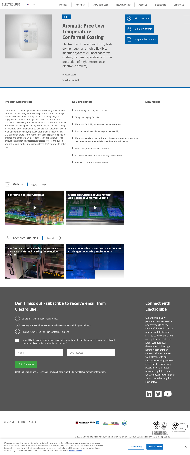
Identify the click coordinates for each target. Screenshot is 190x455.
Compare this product (141, 39)
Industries (80, 4)
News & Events (123, 4)
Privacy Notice (78, 372)
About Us (143, 4)
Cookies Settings (136, 447)
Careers (32, 421)
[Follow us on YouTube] (168, 394)
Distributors (160, 4)
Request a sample (139, 29)
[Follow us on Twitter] (158, 394)
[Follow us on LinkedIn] (149, 394)
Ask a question (138, 18)
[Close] (186, 447)
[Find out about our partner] (87, 422)
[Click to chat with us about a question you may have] (186, 19)
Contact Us (179, 4)
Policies (21, 421)
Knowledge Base (100, 4)
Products (63, 4)
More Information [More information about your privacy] (75, 451)
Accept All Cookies (155, 447)
